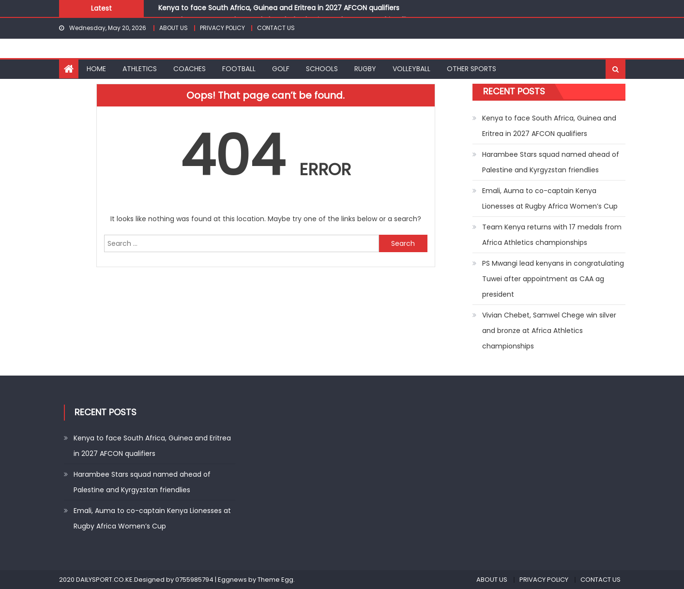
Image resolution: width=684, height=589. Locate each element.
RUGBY (365, 69)
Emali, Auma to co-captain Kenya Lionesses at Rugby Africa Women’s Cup (550, 198)
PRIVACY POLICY (222, 28)
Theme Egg (275, 579)
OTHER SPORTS (471, 69)
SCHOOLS (322, 69)
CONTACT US (276, 28)
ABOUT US (173, 28)
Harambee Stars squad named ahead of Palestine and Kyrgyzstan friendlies (550, 162)
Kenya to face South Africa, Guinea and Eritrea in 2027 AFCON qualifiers (278, 8)
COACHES (189, 69)
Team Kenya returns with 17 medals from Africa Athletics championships (552, 234)
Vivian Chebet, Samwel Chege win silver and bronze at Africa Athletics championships (549, 330)
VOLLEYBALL (411, 69)
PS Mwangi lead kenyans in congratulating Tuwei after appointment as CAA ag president (553, 278)
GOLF (280, 69)
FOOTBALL (239, 69)
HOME (96, 69)
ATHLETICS (139, 69)
